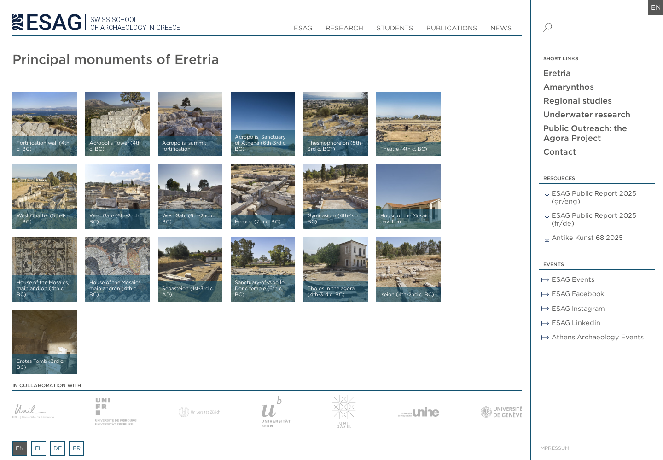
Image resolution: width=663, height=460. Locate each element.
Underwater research (586, 114)
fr (77, 448)
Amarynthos (568, 87)
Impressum (554, 448)
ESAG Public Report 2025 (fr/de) (594, 219)
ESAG (303, 28)
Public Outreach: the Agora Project (585, 133)
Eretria (557, 73)
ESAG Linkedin (576, 322)
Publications (451, 28)
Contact (559, 152)
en (656, 7)
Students (395, 28)
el (38, 448)
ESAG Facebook (578, 293)
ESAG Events (573, 279)
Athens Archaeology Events (598, 337)
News (501, 28)
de (57, 448)
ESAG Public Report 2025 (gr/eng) (594, 197)
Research (344, 28)
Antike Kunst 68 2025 (587, 237)
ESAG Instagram (578, 308)
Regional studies (577, 100)
